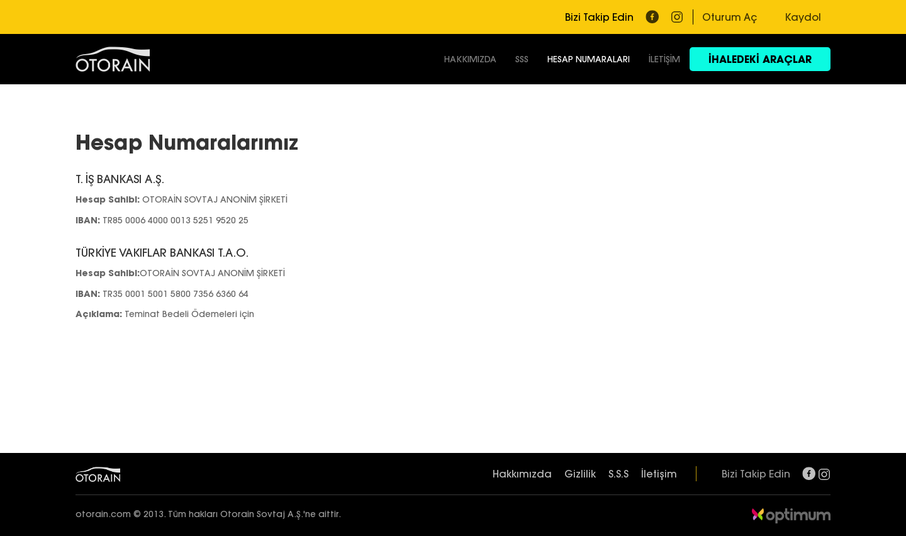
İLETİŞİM (664, 59)
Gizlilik (580, 473)
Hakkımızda (522, 473)
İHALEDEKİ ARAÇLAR (760, 59)
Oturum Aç (729, 17)
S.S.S (618, 473)
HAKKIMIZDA (470, 59)
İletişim (659, 473)
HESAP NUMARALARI (588, 59)
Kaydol (803, 17)
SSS (521, 59)
